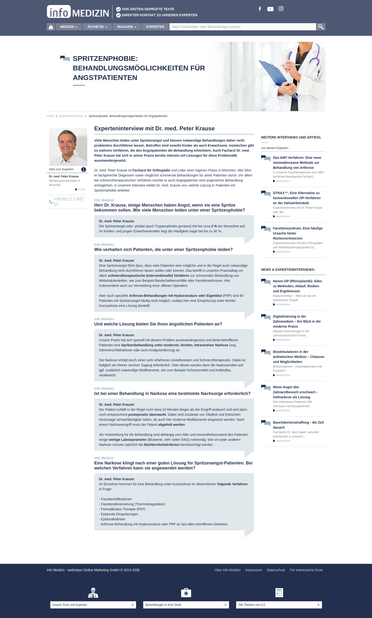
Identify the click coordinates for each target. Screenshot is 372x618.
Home (50, 116)
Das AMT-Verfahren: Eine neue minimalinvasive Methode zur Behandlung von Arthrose (297, 163)
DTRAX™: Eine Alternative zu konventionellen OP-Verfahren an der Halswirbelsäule (297, 198)
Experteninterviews (71, 116)
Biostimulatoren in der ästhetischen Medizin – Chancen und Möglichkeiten (299, 357)
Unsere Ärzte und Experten (70, 605)
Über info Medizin (228, 570)
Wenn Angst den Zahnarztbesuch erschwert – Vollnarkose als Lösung (295, 392)
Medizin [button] (68, 31)
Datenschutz (276, 570)
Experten (155, 31)
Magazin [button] (126, 31)
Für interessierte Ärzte (306, 570)
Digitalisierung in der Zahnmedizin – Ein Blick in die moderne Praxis (297, 321)
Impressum (253, 570)
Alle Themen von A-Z (252, 605)
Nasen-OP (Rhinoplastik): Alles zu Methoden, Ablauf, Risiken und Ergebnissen (297, 286)
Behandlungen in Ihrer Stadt (163, 605)
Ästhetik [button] (97, 31)
